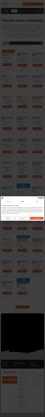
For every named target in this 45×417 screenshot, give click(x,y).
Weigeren (8, 218)
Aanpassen (23, 218)
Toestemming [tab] (8, 201)
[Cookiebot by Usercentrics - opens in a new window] (38, 198)
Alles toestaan (37, 218)
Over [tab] (37, 201)
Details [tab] (22, 201)
